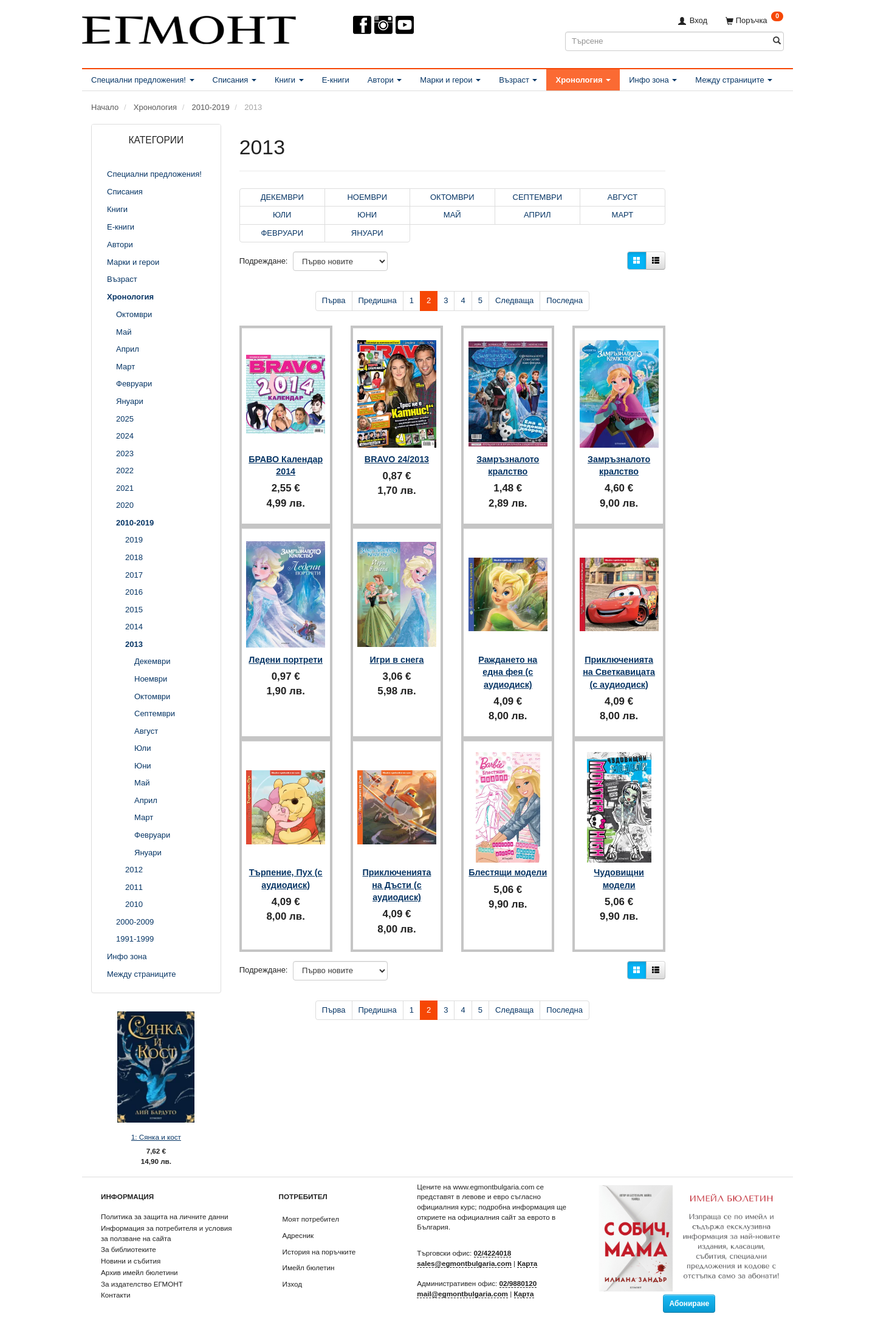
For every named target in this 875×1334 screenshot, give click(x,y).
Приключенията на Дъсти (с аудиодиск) (397, 867)
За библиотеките (128, 1249)
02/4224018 (493, 1253)
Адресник (298, 1235)
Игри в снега (397, 647)
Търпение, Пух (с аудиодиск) (285, 861)
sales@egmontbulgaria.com (464, 1263)
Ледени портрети (286, 654)
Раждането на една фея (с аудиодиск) (507, 660)
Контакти (116, 1295)
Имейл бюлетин (309, 1267)
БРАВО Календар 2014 (285, 459)
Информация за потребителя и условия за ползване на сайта (166, 1233)
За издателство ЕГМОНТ (142, 1284)
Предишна (378, 300)
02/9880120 (518, 1283)
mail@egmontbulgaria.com (462, 1294)
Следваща (514, 300)
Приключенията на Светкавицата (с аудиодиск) (619, 660)
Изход (293, 1284)
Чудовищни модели (619, 861)
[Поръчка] (754, 20)
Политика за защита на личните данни (164, 1216)
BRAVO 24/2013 (397, 452)
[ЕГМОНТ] (189, 27)
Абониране (689, 1303)
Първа (334, 300)
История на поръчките (319, 1252)
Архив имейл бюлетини (139, 1272)
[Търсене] (777, 41)
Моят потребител (311, 1219)
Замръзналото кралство (507, 459)
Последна (564, 300)
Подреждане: (263, 260)
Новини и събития (130, 1261)
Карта (527, 1263)
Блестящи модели (507, 861)
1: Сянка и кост (156, 1137)
